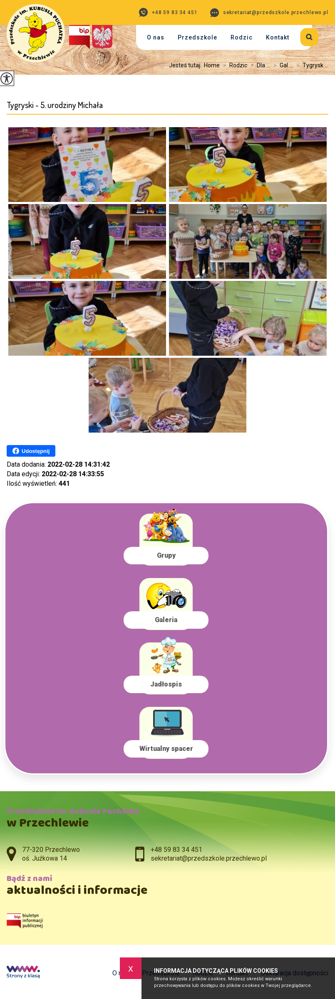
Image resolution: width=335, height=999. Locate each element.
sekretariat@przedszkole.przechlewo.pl (269, 12)
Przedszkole (197, 37)
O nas (155, 37)
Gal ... (281, 65)
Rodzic (242, 37)
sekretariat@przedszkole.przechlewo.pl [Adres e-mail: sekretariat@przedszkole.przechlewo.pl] (209, 858)
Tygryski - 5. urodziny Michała (55, 105)
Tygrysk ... (310, 65)
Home (212, 65)
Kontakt (277, 37)
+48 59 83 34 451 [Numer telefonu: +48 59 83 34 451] (176, 850)
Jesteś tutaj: (186, 65)
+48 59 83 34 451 (168, 12)
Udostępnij (31, 451)
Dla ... (258, 65)
